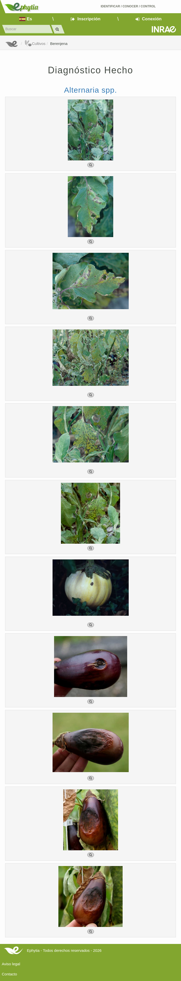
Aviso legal (11, 964)
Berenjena (58, 43)
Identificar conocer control (128, 6)
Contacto (9, 974)
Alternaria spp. (90, 90)
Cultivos (34, 43)
